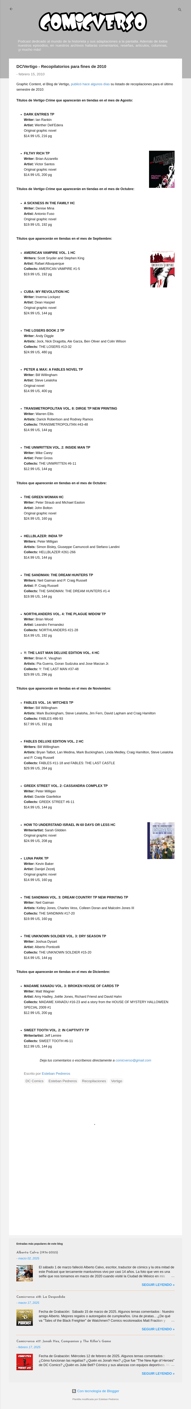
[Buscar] (180, 10)
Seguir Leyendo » (158, 1285)
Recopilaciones (94, 1081)
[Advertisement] (95, 1200)
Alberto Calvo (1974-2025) (37, 1252)
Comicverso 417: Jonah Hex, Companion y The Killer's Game (63, 1341)
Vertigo (116, 1081)
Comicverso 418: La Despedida (40, 1297)
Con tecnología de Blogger (95, 1391)
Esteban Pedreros (62, 1081)
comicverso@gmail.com (133, 1060)
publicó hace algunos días (90, 84)
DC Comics (34, 1081)
